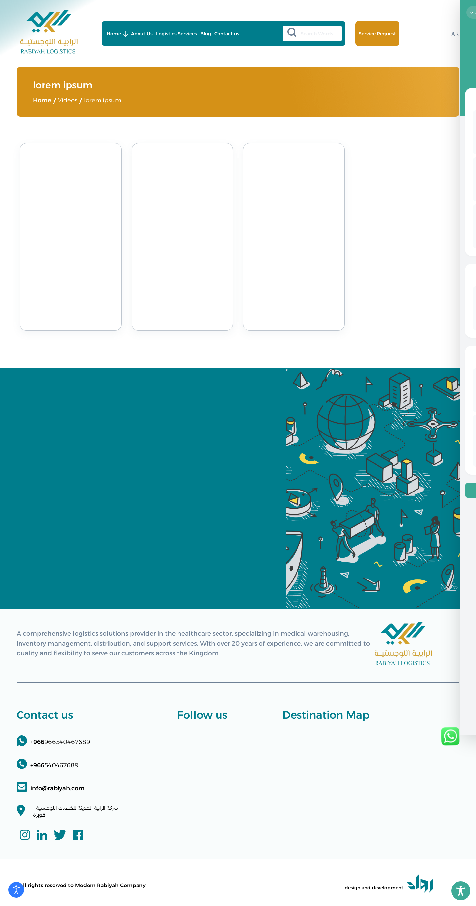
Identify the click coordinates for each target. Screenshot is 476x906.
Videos (67, 100)
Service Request (377, 34)
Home (114, 34)
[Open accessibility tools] (16, 890)
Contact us (226, 34)
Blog (205, 34)
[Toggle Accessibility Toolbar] (461, 891)
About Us (142, 34)
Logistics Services (176, 34)
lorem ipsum (102, 100)
